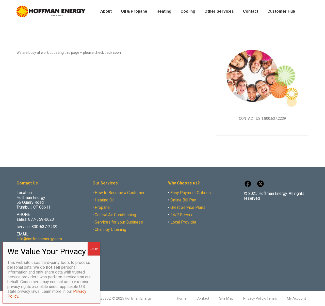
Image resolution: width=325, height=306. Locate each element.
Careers (302, 5)
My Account (262, 5)
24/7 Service (181, 214)
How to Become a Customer (119, 192)
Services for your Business (119, 222)
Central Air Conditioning (115, 214)
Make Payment (284, 5)
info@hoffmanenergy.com (39, 238)
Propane (102, 207)
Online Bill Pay (183, 200)
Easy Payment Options (190, 192)
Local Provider (183, 222)
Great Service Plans (187, 207)
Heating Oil (104, 200)
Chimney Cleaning (110, 229)
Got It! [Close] (94, 249)
